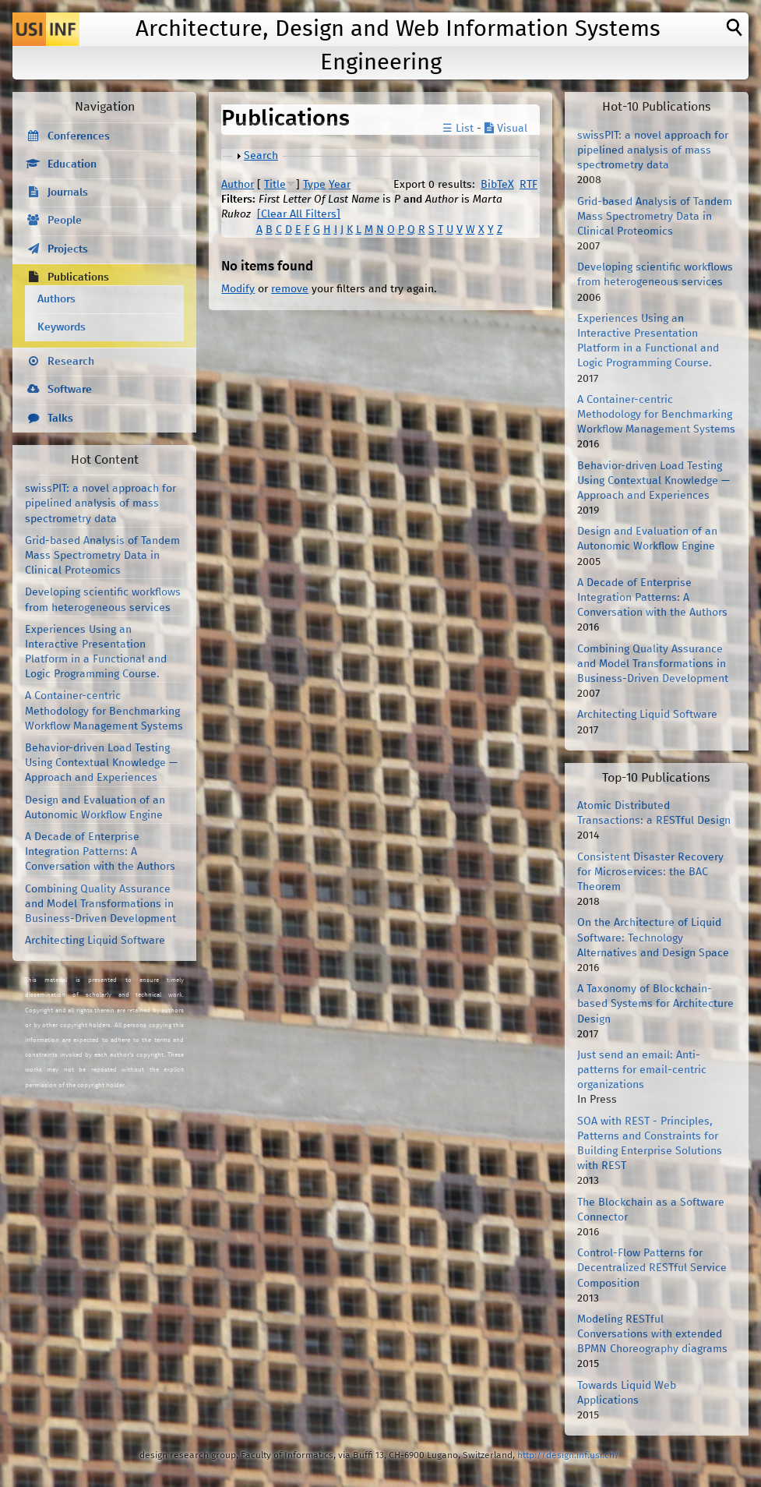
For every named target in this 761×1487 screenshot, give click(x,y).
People (65, 220)
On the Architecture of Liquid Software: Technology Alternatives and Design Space (653, 937)
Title (275, 184)
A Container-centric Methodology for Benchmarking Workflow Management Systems (104, 711)
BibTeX (497, 184)
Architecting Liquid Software (95, 940)
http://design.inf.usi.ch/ (568, 1455)
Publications (78, 277)
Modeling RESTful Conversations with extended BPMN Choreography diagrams (652, 1334)
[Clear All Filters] (298, 214)
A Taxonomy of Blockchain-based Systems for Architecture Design (655, 1004)
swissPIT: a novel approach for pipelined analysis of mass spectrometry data (100, 503)
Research (71, 361)
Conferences (79, 136)
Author (237, 184)
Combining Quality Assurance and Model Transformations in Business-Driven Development (100, 904)
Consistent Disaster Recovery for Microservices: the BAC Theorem (650, 872)
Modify (238, 289)
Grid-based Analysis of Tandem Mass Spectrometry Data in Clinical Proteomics (102, 555)
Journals (68, 192)
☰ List (458, 128)
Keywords (61, 327)
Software (70, 389)
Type (314, 184)
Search (261, 155)
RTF (528, 184)
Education (72, 164)
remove (289, 289)
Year (340, 184)
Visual (505, 128)
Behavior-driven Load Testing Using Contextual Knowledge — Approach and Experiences (101, 763)
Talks (60, 418)
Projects (68, 249)
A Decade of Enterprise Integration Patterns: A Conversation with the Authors (100, 852)
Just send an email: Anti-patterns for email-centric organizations (641, 1070)
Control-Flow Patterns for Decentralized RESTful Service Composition (652, 1268)
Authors (56, 299)
